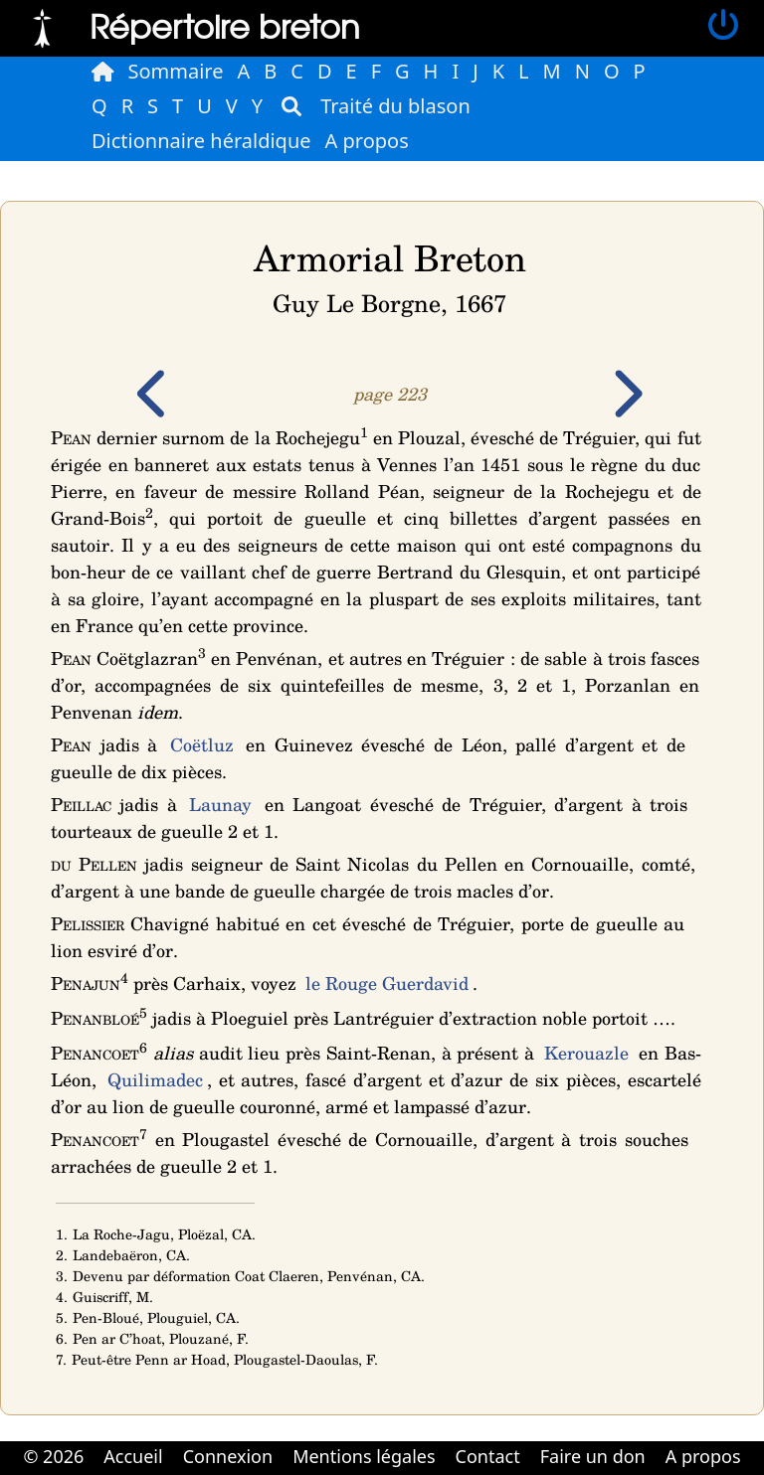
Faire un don (593, 1456)
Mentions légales (363, 1456)
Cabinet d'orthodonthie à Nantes (368, 1473)
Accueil (132, 1456)
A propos (367, 140)
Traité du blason (395, 105)
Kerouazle (586, 1052)
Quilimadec (155, 1079)
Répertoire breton (225, 25)
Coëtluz (202, 744)
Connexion (228, 1456)
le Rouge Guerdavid (387, 983)
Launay (220, 804)
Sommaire (176, 71)
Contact (488, 1456)
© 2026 (53, 1456)
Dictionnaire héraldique (201, 140)
